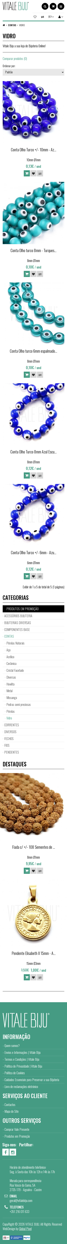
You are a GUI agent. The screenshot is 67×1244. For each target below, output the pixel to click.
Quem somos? (12, 1045)
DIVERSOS (10, 731)
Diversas (11, 677)
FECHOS (9, 738)
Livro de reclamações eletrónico (21, 1086)
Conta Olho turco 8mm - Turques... (33, 250)
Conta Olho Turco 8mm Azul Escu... (33, 452)
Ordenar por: (9, 66)
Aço (8, 650)
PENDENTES (11, 752)
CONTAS (12, 25)
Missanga (11, 697)
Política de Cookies (14, 1072)
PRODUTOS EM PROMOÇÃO (22, 608)
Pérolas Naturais (15, 643)
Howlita (10, 684)
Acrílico (10, 656)
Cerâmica (11, 663)
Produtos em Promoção (17, 1136)
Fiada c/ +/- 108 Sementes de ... (33, 847)
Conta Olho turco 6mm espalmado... (33, 351)
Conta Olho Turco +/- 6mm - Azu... (33, 552)
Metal (9, 690)
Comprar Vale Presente (16, 1129)
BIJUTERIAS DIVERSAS (17, 622)
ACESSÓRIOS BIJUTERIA (18, 615)
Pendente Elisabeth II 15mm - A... (34, 953)
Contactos (9, 1104)
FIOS (6, 745)
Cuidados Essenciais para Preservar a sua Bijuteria (31, 1079)
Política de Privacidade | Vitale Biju (23, 1066)
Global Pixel (25, 1228)
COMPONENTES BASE (17, 629)
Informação (16, 1037)
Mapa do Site (11, 1111)
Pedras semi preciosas (18, 704)
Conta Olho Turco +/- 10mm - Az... (33, 149)
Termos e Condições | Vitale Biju (21, 1059)
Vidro (22, 25)
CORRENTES (11, 724)
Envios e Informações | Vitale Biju (22, 1052)
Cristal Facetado (15, 670)
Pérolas (10, 711)
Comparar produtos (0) (15, 58)
